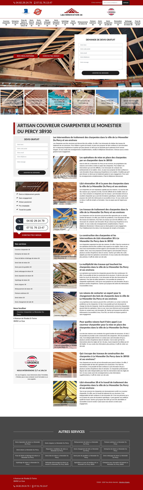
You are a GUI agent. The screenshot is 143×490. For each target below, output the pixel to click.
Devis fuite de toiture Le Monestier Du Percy (56, 456)
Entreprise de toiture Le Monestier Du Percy (115, 449)
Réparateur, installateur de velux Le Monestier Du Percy (57, 449)
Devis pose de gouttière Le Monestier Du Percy (86, 456)
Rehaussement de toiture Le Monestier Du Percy (86, 443)
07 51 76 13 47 (35, 227)
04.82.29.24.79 (22, 2)
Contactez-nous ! (51, 56)
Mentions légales (124, 482)
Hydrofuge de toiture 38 (65, 23)
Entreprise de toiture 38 (15, 23)
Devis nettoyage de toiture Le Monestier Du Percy (115, 456)
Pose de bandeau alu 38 (138, 23)
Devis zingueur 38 (73, 23)
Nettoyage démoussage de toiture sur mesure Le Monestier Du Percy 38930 (57, 463)
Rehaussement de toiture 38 (83, 23)
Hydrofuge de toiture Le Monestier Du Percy (27, 463)
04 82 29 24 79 (35, 220)
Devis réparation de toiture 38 (56, 22)
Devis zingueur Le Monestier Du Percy (57, 443)
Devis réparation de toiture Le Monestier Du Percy (27, 443)
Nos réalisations (25, 56)
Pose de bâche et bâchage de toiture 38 (24, 22)
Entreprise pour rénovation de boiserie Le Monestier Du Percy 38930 (115, 463)
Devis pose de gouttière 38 (39, 22)
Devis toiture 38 (100, 23)
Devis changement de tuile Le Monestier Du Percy (86, 449)
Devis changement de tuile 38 (108, 23)
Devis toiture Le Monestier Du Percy (27, 450)
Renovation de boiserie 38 (118, 23)
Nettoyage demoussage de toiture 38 (128, 23)
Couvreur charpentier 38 (6, 23)
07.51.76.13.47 (43, 2)
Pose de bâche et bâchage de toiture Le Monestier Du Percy (27, 456)
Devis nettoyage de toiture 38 (47, 22)
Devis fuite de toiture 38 (31, 22)
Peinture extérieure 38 (92, 23)
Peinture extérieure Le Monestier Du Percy (115, 443)
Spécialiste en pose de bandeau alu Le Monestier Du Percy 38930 (86, 463)
